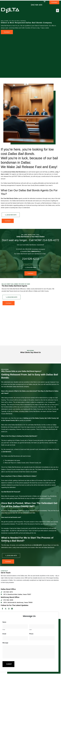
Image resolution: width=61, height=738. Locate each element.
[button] (57, 10)
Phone (31, 634)
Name (4, 622)
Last (30, 629)
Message (5, 643)
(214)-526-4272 (36, 5)
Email (4, 634)
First (4, 629)
